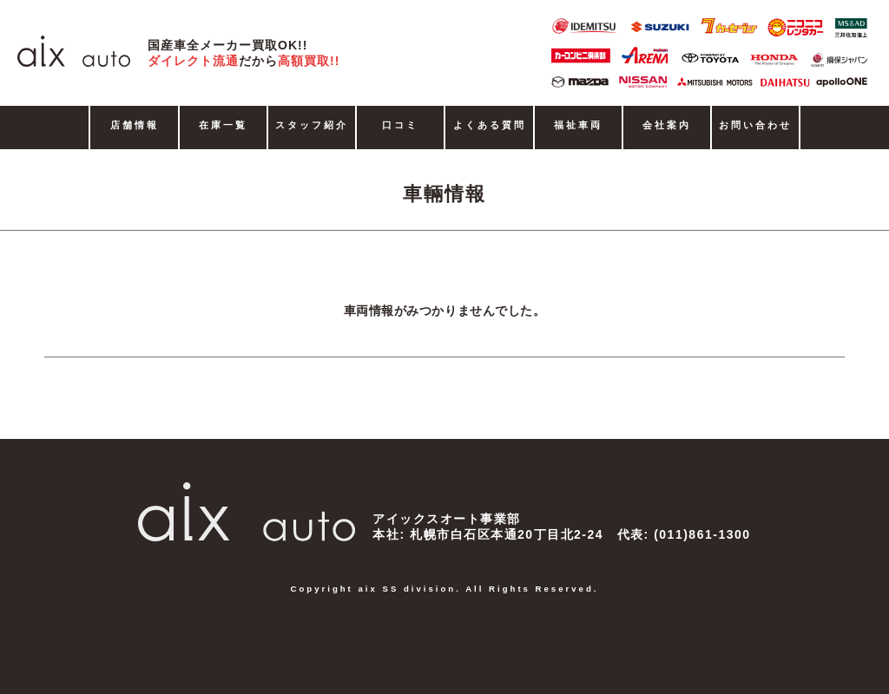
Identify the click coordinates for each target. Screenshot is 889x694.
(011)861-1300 (702, 534)
